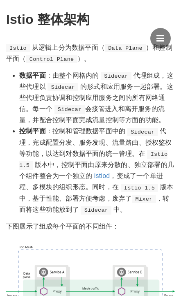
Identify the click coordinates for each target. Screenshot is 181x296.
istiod (102, 175)
